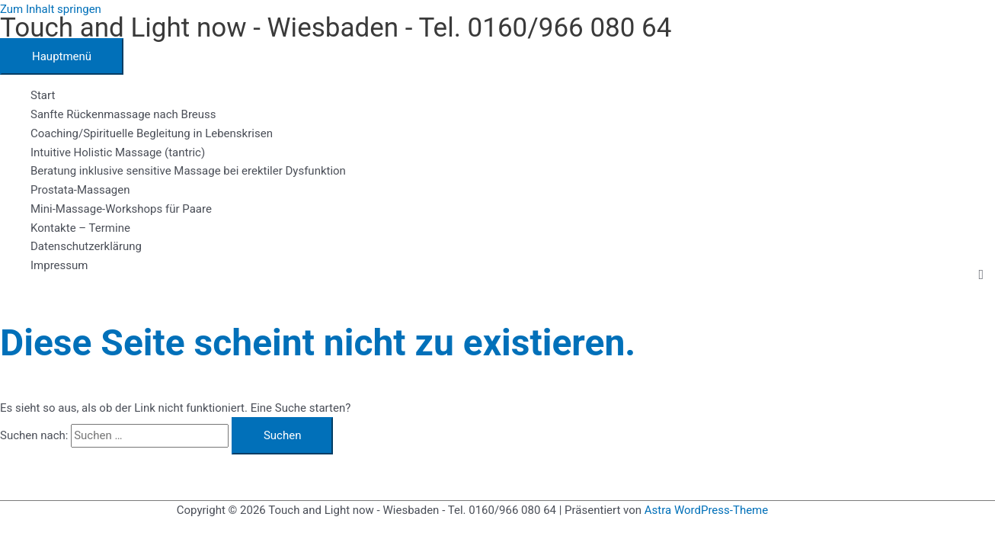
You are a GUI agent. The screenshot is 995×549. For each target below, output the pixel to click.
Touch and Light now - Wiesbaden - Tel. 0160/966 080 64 (335, 27)
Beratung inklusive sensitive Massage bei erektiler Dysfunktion (188, 171)
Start (42, 95)
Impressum (59, 265)
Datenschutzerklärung (86, 246)
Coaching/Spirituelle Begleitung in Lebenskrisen (151, 133)
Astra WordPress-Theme (706, 510)
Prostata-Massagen (80, 190)
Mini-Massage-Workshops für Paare (121, 209)
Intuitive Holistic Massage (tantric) (117, 152)
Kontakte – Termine (80, 228)
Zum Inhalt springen (50, 9)
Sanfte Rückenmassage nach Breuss (123, 114)
